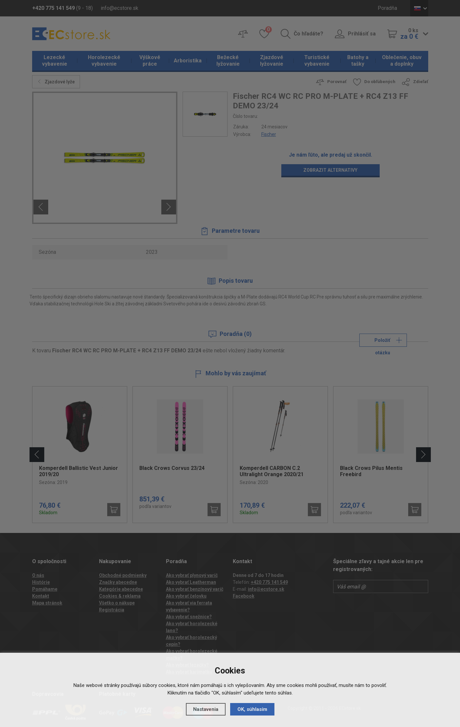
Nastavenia (205, 709)
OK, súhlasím (252, 709)
